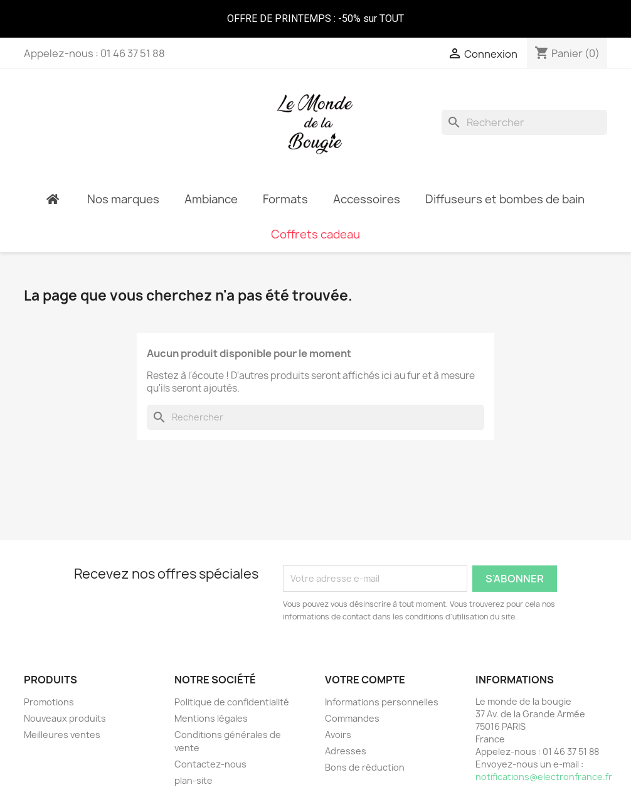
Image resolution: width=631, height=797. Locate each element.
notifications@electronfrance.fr (543, 777)
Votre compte (365, 680)
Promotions (49, 702)
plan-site (193, 780)
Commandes (352, 718)
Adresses (345, 751)
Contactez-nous (210, 764)
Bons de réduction (365, 767)
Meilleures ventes (62, 735)
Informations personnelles (381, 702)
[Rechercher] (524, 122)
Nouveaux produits (65, 718)
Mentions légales (211, 718)
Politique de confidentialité (231, 702)
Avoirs (338, 735)
